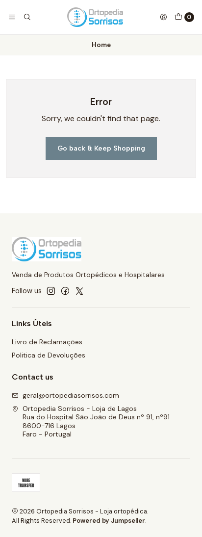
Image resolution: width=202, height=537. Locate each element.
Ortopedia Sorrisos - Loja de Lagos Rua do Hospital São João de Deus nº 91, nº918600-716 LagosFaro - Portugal (91, 421)
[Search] (26, 17)
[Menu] (12, 17)
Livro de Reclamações (47, 341)
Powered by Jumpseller (109, 520)
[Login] (163, 17)
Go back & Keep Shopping (101, 148)
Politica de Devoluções (48, 355)
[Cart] (184, 17)
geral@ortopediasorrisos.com (65, 395)
